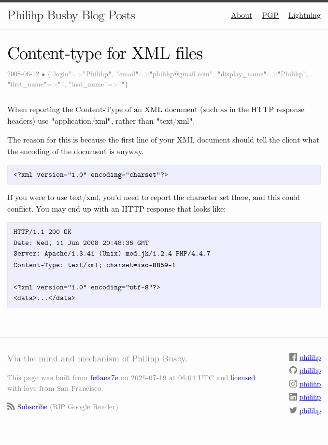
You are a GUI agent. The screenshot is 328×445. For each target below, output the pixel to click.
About (241, 15)
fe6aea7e (104, 377)
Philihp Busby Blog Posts (71, 15)
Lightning (304, 15)
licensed (242, 377)
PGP (270, 15)
